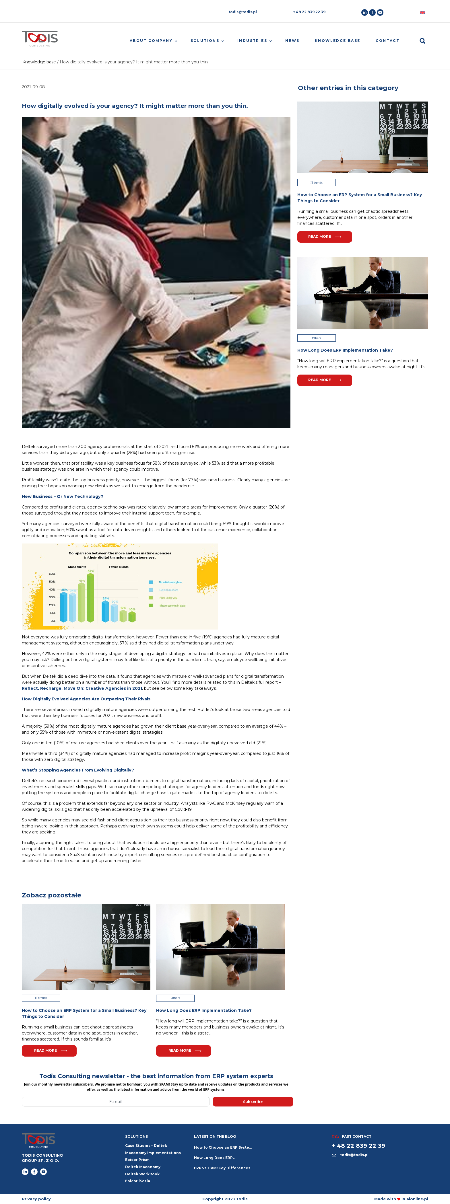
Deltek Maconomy (142, 1167)
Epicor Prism (137, 1160)
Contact (387, 40)
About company (151, 40)
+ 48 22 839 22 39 (309, 12)
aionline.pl (417, 1199)
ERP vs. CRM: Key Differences (222, 1168)
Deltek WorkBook (142, 1174)
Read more (50, 1050)
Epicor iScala (137, 1181)
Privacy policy (36, 1199)
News (292, 40)
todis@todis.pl (242, 12)
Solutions (205, 40)
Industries (252, 40)
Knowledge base (337, 40)
